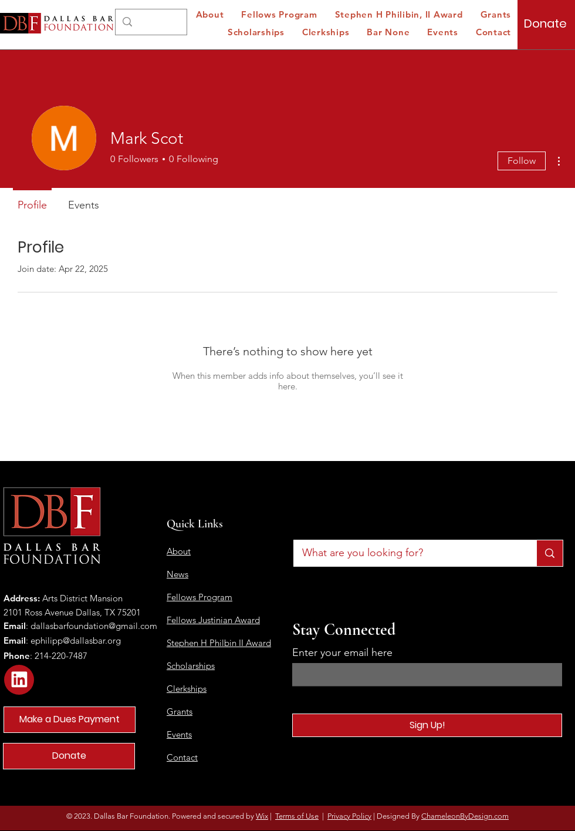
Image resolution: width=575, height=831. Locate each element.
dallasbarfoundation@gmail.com (94, 625)
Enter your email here (342, 652)
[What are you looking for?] (407, 553)
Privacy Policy (349, 816)
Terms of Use (297, 816)
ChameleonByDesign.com (465, 816)
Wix (262, 816)
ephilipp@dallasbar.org (76, 640)
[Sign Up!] (427, 725)
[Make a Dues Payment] (70, 719)
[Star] (19, 680)
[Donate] (545, 23)
